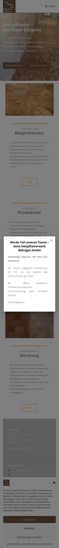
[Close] (51, 240)
